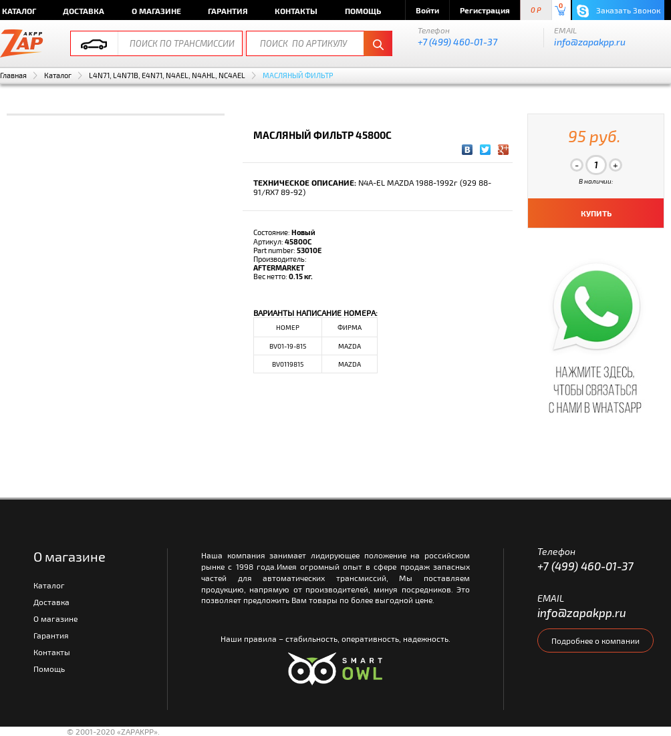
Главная (13, 75)
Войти (427, 10)
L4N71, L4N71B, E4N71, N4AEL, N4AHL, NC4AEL (167, 75)
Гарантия (228, 10)
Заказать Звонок (618, 11)
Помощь (363, 10)
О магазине (156, 10)
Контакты (296, 10)
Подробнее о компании (595, 640)
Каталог (58, 75)
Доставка (83, 10)
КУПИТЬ (596, 213)
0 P (536, 10)
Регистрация (485, 10)
